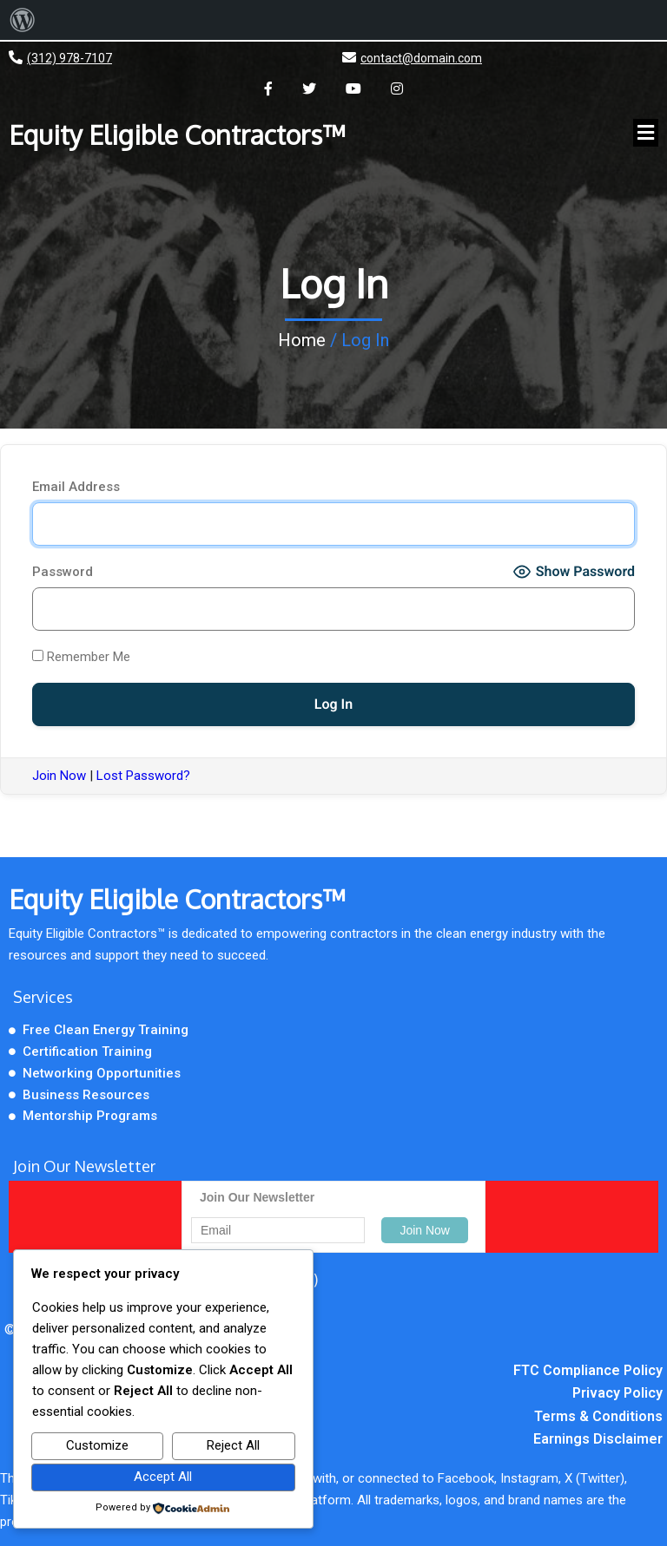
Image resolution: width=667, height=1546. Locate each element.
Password (62, 572)
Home (302, 340)
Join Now (59, 775)
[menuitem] (22, 20)
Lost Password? (143, 775)
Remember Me (81, 657)
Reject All (233, 1445)
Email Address (76, 487)
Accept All (163, 1476)
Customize (97, 1445)
